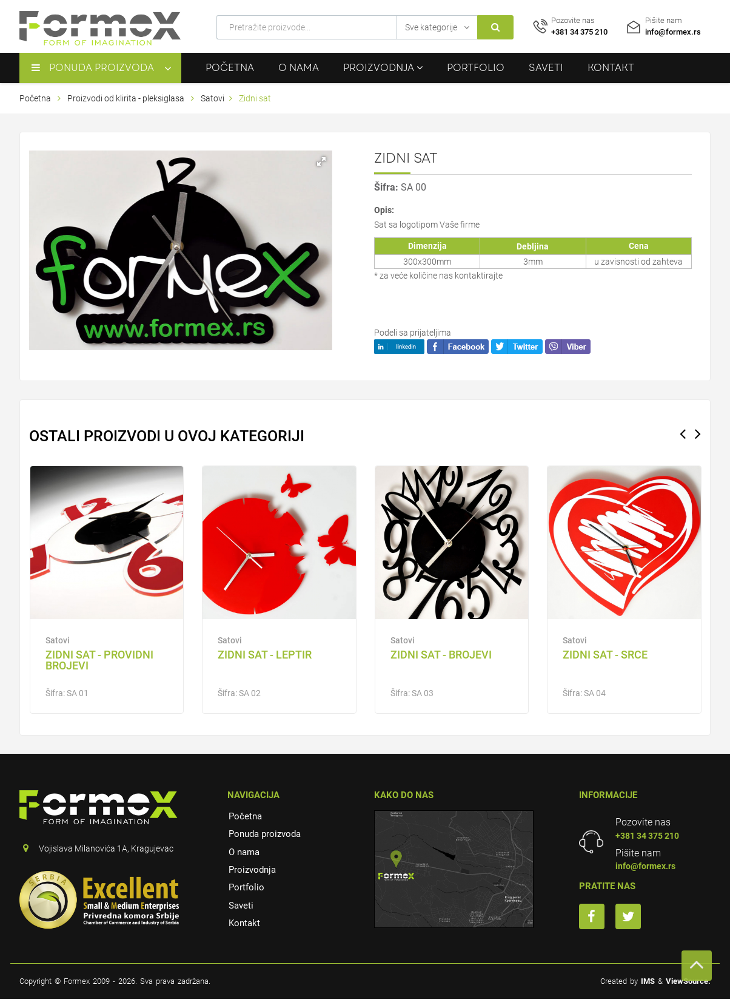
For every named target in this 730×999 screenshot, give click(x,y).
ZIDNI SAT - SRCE (605, 654)
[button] (321, 161)
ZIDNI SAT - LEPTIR (265, 654)
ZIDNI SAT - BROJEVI (441, 654)
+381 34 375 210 (647, 836)
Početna (230, 68)
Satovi (212, 98)
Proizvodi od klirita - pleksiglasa (126, 98)
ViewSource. (688, 981)
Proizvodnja (252, 869)
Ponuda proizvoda (265, 833)
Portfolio (475, 68)
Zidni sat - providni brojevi (99, 660)
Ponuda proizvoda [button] (93, 68)
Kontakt (611, 68)
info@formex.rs (645, 866)
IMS (648, 981)
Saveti (546, 68)
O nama (298, 68)
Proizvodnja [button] (383, 68)
